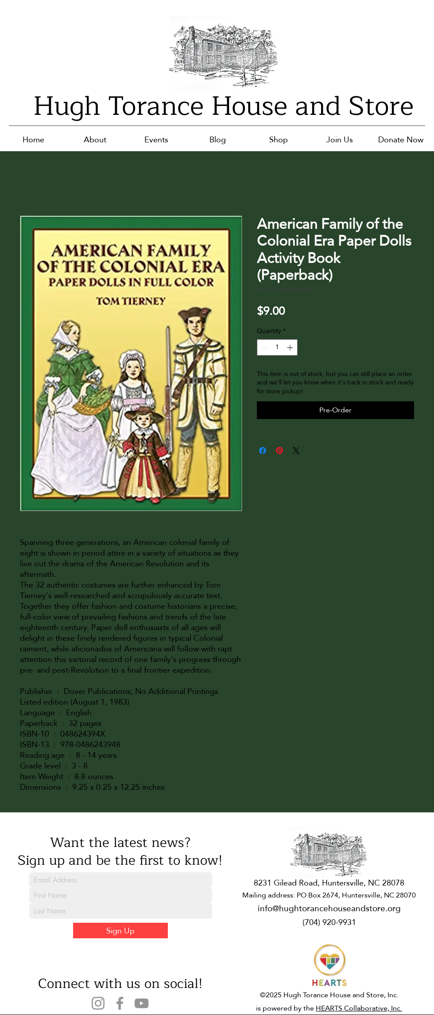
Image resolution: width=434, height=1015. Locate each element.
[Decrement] (263, 347)
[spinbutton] (277, 347)
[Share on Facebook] (262, 450)
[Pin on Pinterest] (279, 450)
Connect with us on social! (120, 983)
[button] (95, 139)
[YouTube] (141, 1003)
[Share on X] (296, 450)
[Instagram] (98, 1003)
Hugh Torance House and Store (223, 106)
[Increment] (290, 347)
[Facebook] (119, 1003)
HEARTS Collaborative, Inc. (359, 1008)
